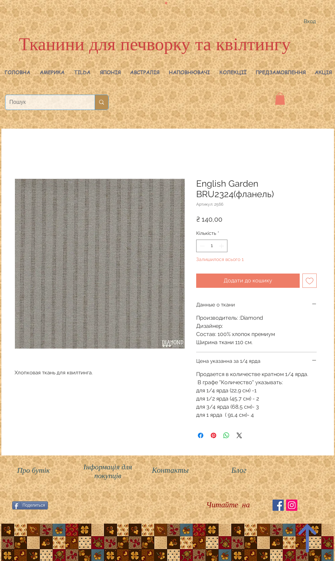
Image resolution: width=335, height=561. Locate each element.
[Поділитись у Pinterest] (213, 435)
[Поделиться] (30, 505)
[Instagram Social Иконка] (291, 505)
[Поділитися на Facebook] (201, 435)
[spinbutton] (212, 246)
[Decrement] (201, 246)
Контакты (170, 470)
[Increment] (222, 246)
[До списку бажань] (309, 281)
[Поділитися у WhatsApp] (226, 435)
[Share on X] (239, 435)
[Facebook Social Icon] (278, 505)
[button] (52, 72)
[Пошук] (45, 102)
